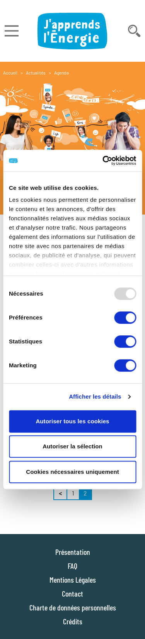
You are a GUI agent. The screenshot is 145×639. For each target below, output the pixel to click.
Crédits (72, 621)
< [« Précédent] (60, 493)
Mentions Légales (72, 579)
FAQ (72, 565)
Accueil (10, 72)
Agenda (61, 72)
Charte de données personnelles (72, 607)
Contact (72, 593)
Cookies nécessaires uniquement (72, 471)
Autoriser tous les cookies (72, 421)
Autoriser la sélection (72, 446)
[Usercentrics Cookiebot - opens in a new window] (103, 161)
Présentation (72, 551)
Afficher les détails (95, 396)
